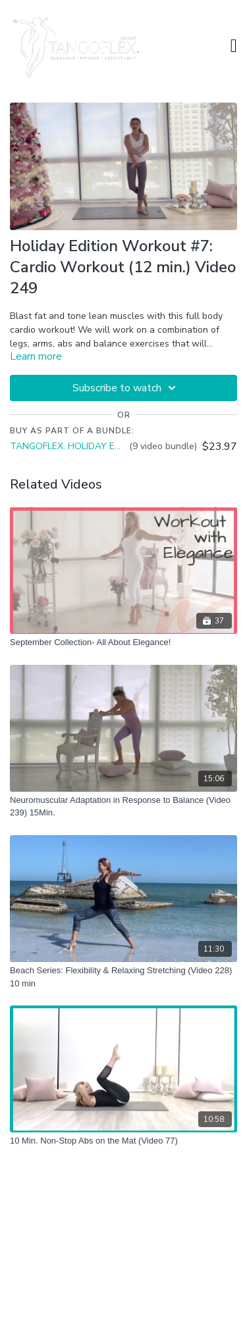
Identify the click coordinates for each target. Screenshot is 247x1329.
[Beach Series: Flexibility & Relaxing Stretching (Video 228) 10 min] (123, 977)
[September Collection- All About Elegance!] (123, 642)
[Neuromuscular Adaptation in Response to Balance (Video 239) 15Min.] (123, 806)
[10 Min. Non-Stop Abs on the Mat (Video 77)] (123, 1141)
